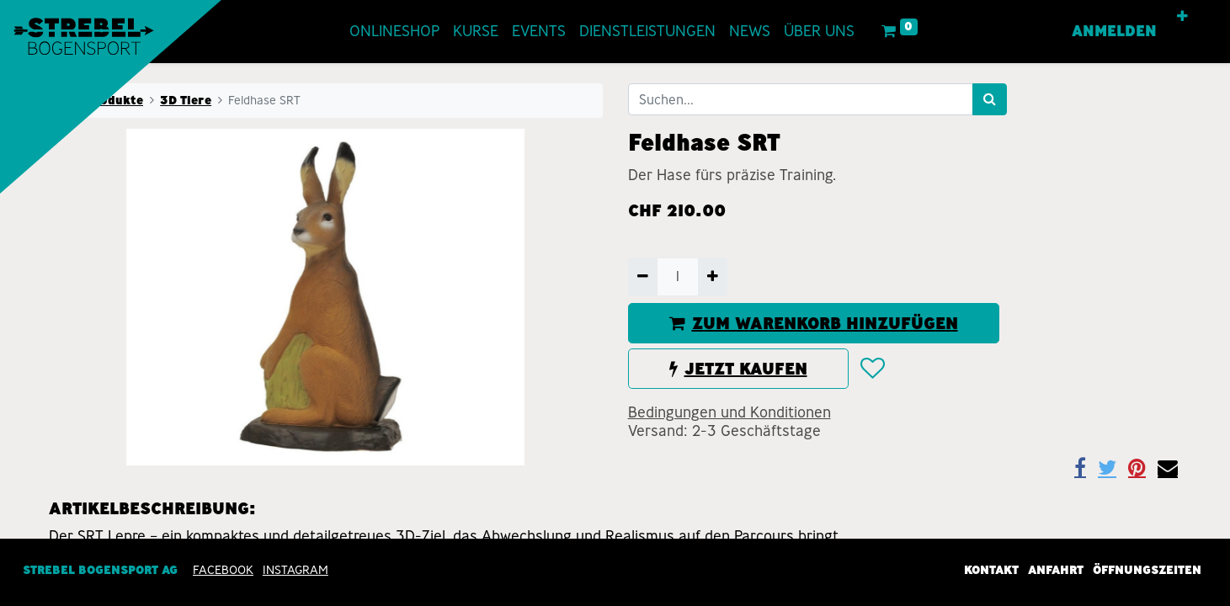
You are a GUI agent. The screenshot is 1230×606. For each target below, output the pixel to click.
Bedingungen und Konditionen (729, 412)
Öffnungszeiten (1147, 570)
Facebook (223, 570)
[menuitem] (394, 31)
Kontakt (991, 570)
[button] (1182, 17)
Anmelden (1114, 31)
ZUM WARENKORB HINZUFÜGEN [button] (813, 323)
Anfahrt (1056, 570)
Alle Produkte (101, 100)
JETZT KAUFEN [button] (738, 369)
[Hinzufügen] (712, 277)
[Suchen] (989, 99)
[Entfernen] (643, 277)
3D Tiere (185, 100)
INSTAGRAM (295, 570)
